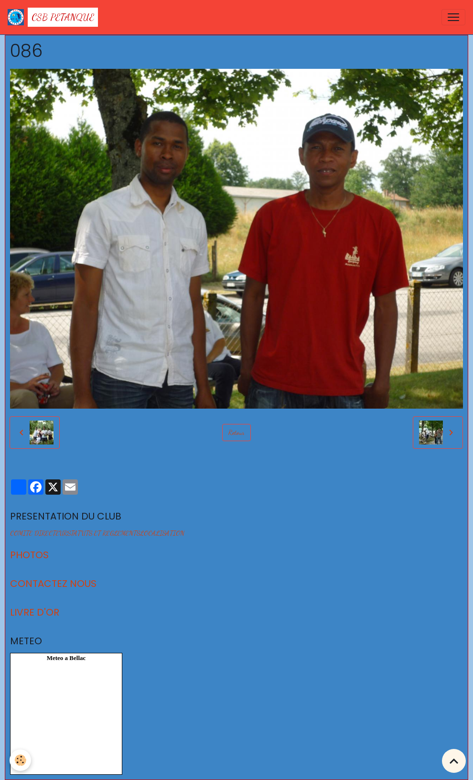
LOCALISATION (162, 533)
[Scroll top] (454, 761)
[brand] (53, 17)
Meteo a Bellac (66, 657)
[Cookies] (20, 760)
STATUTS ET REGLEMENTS (103, 533)
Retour (236, 432)
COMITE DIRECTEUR (38, 533)
